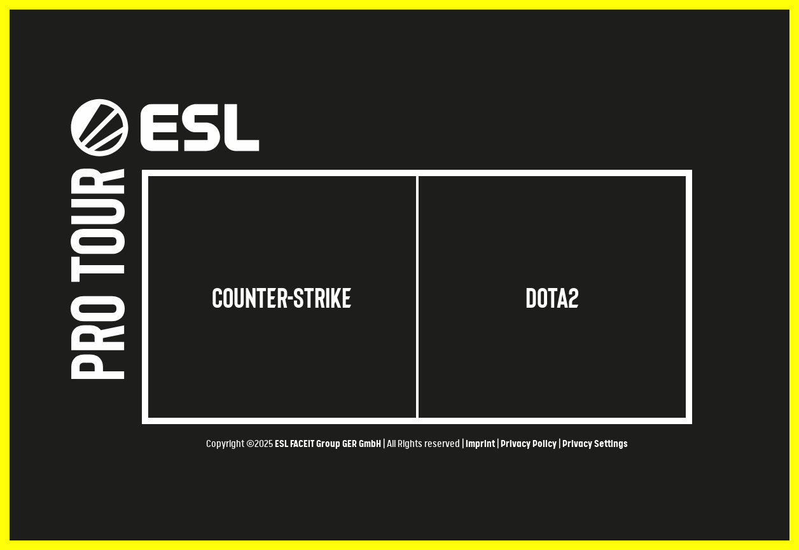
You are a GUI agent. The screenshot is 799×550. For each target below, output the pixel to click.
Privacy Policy (529, 444)
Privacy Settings (595, 444)
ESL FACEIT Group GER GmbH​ (328, 444)
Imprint (480, 444)
